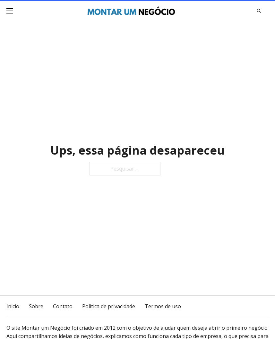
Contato (63, 306)
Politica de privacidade (108, 306)
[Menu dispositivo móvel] (9, 10)
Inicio (12, 306)
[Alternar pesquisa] (259, 10)
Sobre (36, 306)
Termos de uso (163, 306)
